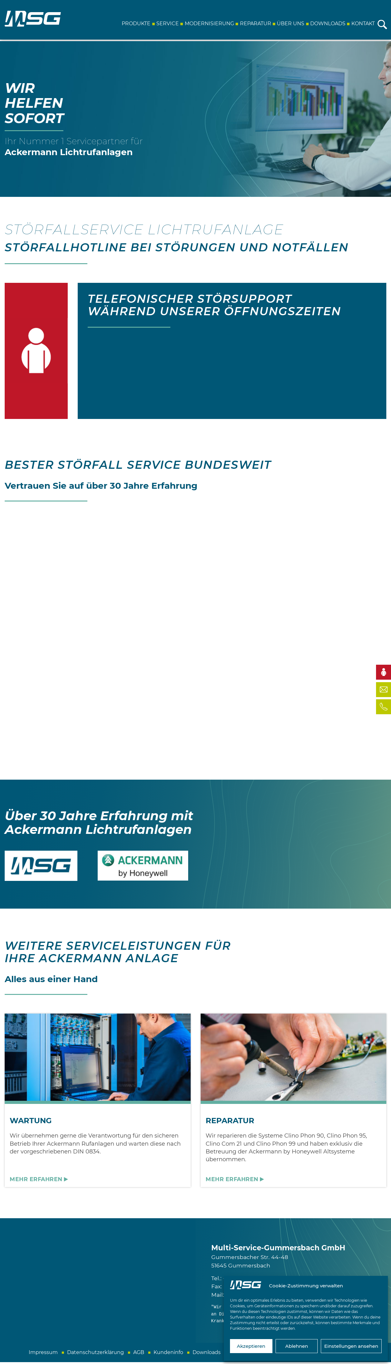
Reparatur (254, 23)
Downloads (327, 23)
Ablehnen (296, 1346)
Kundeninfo (168, 1354)
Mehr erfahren (36, 1181)
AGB (138, 1354)
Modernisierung (208, 23)
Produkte (135, 23)
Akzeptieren (251, 1346)
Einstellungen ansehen (351, 1346)
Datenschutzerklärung (95, 1354)
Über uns (290, 23)
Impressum (43, 1354)
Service (167, 23)
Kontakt (362, 23)
